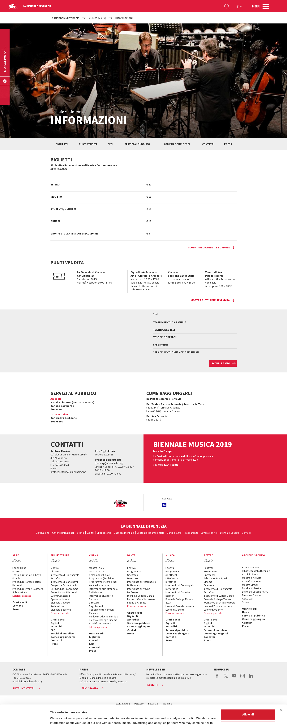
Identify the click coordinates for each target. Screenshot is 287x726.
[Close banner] (281, 691)
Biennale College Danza (140, 595)
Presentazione (250, 567)
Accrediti (56, 626)
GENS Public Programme (64, 589)
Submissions (19, 592)
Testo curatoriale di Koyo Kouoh (26, 576)
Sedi (110, 144)
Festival (131, 568)
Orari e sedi (19, 602)
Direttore (56, 571)
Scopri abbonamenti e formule (209, 247)
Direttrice (17, 571)
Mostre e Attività (251, 577)
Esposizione (19, 568)
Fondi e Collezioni (252, 588)
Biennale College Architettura (60, 604)
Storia (80, 532)
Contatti (208, 144)
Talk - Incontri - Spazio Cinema (216, 580)
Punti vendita (88, 144)
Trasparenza (191, 532)
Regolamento (97, 606)
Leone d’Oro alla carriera (141, 599)
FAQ (53, 630)
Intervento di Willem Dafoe (219, 595)
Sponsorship (104, 532)
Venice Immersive (99, 585)
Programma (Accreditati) (103, 581)
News (245, 612)
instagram (242, 677)
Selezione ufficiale (99, 575)
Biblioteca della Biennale (256, 571)
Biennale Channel (251, 595)
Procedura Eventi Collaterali (28, 589)
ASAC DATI (248, 598)
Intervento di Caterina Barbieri (177, 594)
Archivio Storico (251, 574)
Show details (59, 718)
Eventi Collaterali (60, 595)
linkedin (251, 677)
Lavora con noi (209, 532)
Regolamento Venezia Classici (101, 611)
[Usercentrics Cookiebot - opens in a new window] (24, 718)
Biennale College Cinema (103, 620)
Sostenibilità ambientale (150, 532)
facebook (217, 677)
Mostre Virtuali (250, 585)
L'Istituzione (42, 532)
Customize (248, 707)
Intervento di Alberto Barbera (101, 597)
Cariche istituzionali (63, 532)
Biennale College (229, 532)
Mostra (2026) (97, 568)
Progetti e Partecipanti (64, 585)
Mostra (55, 568)
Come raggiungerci (177, 144)
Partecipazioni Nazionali (64, 592)
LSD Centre (171, 578)
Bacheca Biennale (124, 532)
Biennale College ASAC (255, 591)
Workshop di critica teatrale (219, 602)
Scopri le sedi (221, 363)
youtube (234, 677)
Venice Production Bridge (103, 616)
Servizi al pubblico (137, 144)
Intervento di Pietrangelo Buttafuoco (65, 576)
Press (228, 144)
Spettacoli (133, 575)
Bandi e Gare (174, 532)
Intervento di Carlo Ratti (64, 581)
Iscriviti (152, 685)
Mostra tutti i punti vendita (210, 300)
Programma (134, 571)
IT (239, 6)
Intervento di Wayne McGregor (138, 590)
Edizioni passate (21, 595)
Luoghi (90, 532)
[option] (120, 503)
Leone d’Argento (136, 602)
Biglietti (62, 144)
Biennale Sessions (61, 609)
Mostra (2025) (97, 571)
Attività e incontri (252, 581)
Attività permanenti (100, 623)
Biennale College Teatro (217, 599)
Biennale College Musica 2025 (179, 600)
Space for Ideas (60, 599)
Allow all (248, 695)
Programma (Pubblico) (101, 578)
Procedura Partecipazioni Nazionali (26, 583)
